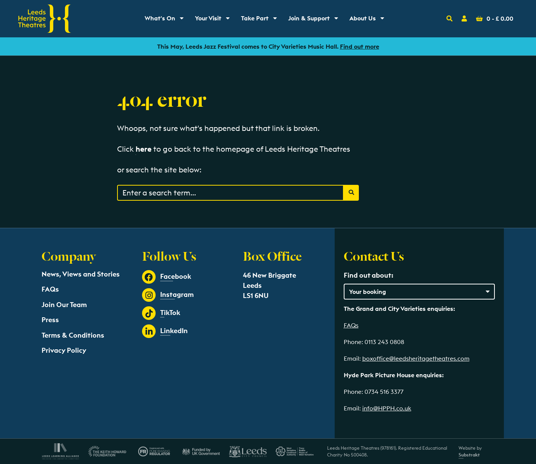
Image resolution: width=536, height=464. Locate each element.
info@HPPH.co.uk (386, 408)
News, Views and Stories (81, 274)
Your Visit (215, 20)
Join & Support (315, 20)
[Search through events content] (230, 193)
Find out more (359, 46)
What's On (166, 20)
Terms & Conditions (73, 335)
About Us (369, 20)
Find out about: (368, 275)
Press (50, 319)
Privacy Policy (64, 350)
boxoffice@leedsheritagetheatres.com (416, 358)
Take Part (262, 20)
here (143, 149)
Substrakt (469, 455)
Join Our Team (64, 304)
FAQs (50, 289)
